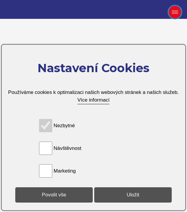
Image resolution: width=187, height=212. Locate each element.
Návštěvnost (68, 148)
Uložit (133, 195)
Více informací (94, 100)
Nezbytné (64, 125)
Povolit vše (54, 195)
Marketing (65, 171)
